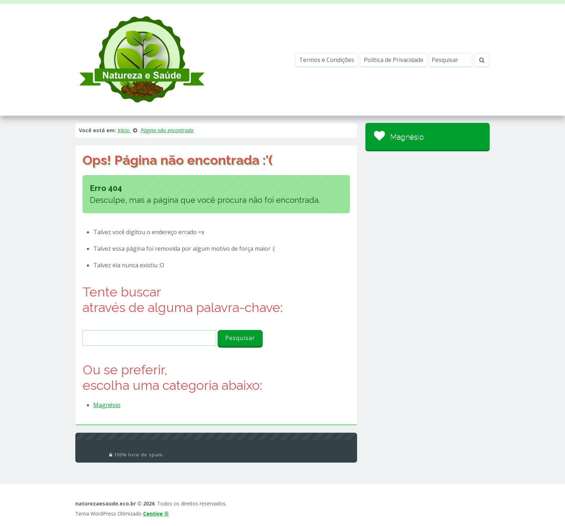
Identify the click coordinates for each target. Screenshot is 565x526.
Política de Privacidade (393, 60)
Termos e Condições (326, 60)
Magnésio (106, 405)
